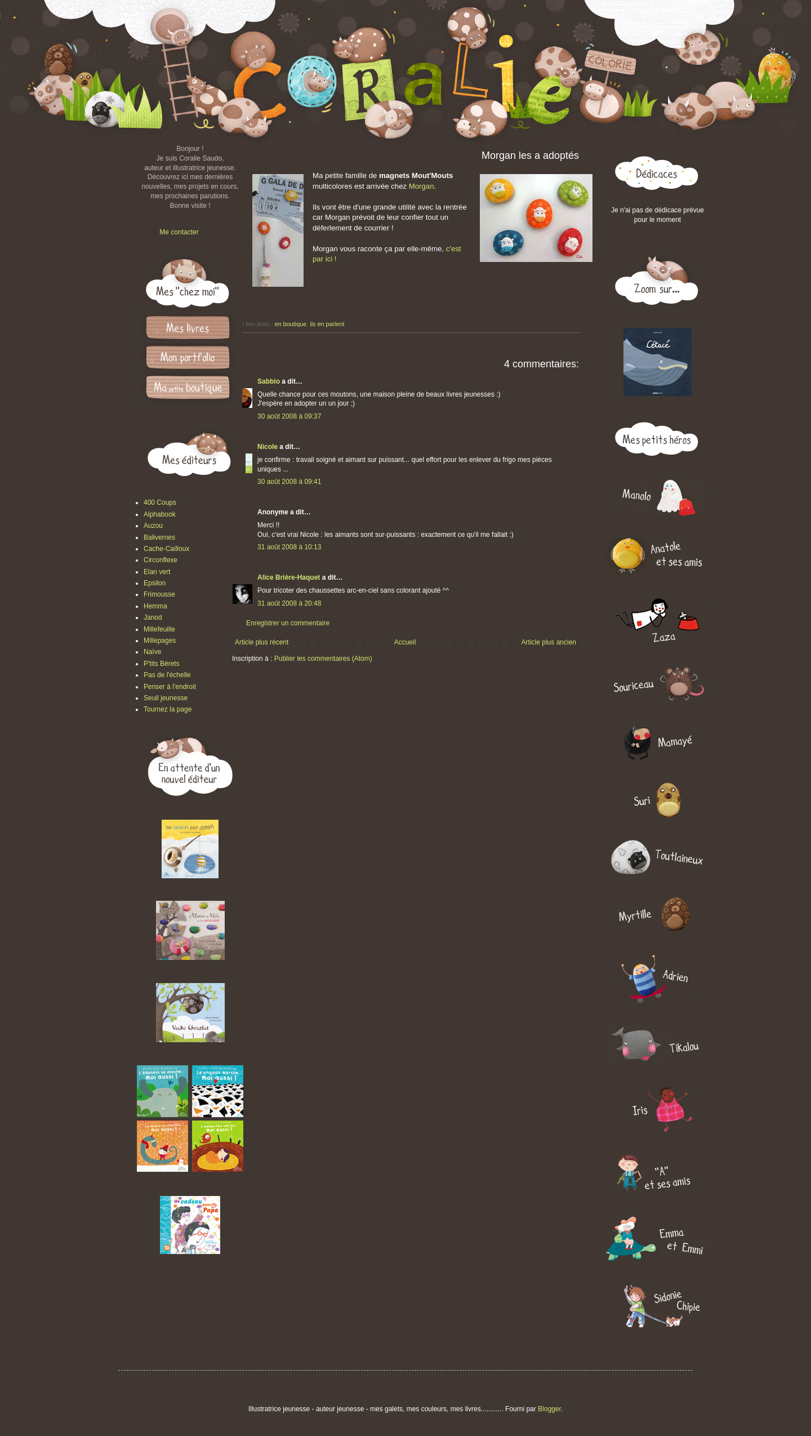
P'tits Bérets (162, 664)
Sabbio (268, 381)
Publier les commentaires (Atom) (323, 659)
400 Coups (160, 502)
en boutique (290, 324)
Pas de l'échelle (167, 675)
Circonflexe (160, 560)
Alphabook (160, 514)
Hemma (155, 606)
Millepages (160, 640)
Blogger (549, 1409)
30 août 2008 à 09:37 (289, 416)
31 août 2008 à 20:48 (289, 603)
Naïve (152, 652)
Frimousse (159, 594)
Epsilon (155, 583)
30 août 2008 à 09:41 (289, 482)
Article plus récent (261, 642)
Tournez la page (167, 709)
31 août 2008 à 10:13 (289, 547)
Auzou (153, 526)
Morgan (421, 186)
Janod (153, 617)
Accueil (405, 642)
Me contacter (178, 232)
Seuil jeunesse (166, 698)
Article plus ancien (549, 642)
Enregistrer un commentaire (287, 623)
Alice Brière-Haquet (288, 577)
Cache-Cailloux (166, 549)
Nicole (267, 447)
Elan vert (157, 572)
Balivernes (159, 537)
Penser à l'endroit (170, 687)
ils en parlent (327, 324)
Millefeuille (159, 629)
